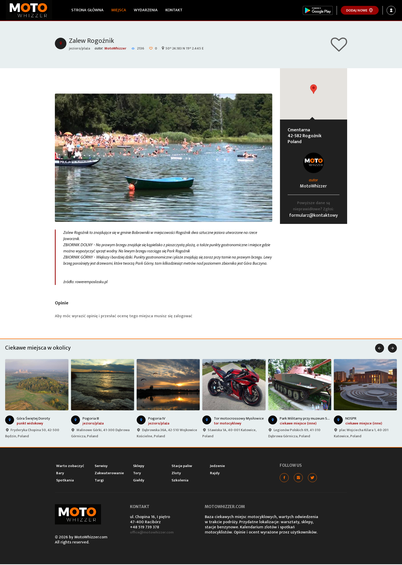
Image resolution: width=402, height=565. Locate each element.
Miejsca (119, 10)
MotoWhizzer (115, 49)
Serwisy (101, 466)
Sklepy (138, 466)
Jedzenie (217, 466)
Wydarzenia (146, 10)
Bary (60, 474)
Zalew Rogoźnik (92, 41)
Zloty (176, 474)
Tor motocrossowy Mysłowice (239, 419)
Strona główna (88, 10)
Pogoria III (91, 419)
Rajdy (215, 474)
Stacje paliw (182, 466)
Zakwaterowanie (109, 474)
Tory (137, 474)
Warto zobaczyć (70, 466)
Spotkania (65, 481)
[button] (313, 90)
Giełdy (138, 481)
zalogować (183, 316)
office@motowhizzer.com (153, 533)
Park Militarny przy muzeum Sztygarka (311, 419)
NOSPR (350, 419)
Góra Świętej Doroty (33, 419)
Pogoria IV (156, 419)
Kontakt (174, 10)
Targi (99, 481)
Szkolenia (180, 481)
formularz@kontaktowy (313, 216)
